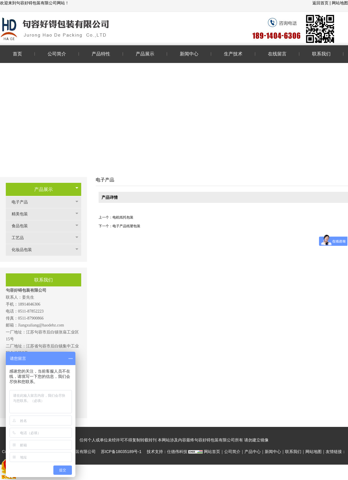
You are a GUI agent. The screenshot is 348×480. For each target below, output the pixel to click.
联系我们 (293, 451)
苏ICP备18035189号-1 (121, 451)
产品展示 (43, 189)
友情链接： (336, 451)
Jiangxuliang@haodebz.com (41, 325)
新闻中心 (273, 451)
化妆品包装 (25, 250)
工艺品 (21, 238)
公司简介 (232, 451)
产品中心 (252, 451)
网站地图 (340, 3)
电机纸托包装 (123, 217)
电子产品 (23, 202)
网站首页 (212, 451)
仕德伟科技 (177, 451)
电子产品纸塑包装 (126, 226)
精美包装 (23, 214)
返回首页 (321, 3)
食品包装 (23, 226)
